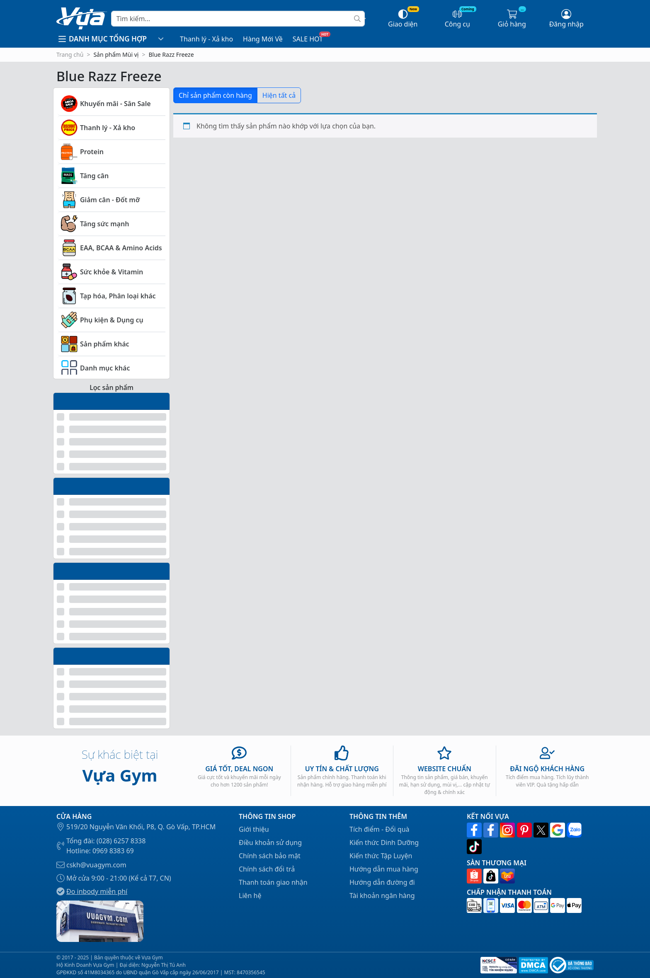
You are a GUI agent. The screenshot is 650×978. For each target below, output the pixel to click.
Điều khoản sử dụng (270, 842)
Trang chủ (69, 54)
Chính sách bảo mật (270, 855)
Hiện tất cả (279, 95)
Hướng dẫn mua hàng (383, 869)
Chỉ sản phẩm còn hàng (215, 95)
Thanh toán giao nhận (273, 882)
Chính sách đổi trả (267, 869)
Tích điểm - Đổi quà (379, 829)
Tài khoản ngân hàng (382, 895)
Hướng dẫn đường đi (382, 882)
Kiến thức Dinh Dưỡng (384, 842)
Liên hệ (250, 895)
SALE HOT (308, 39)
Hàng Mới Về (263, 39)
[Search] (238, 19)
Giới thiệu (254, 829)
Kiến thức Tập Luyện (380, 855)
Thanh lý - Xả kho (206, 39)
